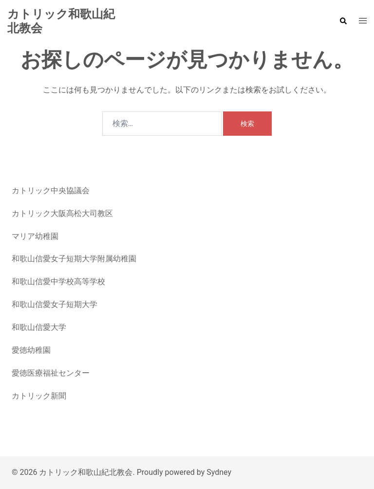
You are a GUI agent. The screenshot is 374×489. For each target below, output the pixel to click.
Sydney (218, 472)
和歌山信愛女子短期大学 (54, 304)
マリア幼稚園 (35, 236)
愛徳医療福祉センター (51, 373)
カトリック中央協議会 (51, 190)
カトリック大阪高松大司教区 (62, 213)
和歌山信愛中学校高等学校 (58, 281)
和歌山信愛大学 (39, 327)
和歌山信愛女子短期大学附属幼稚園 (74, 258)
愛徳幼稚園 (31, 350)
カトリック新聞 (39, 395)
